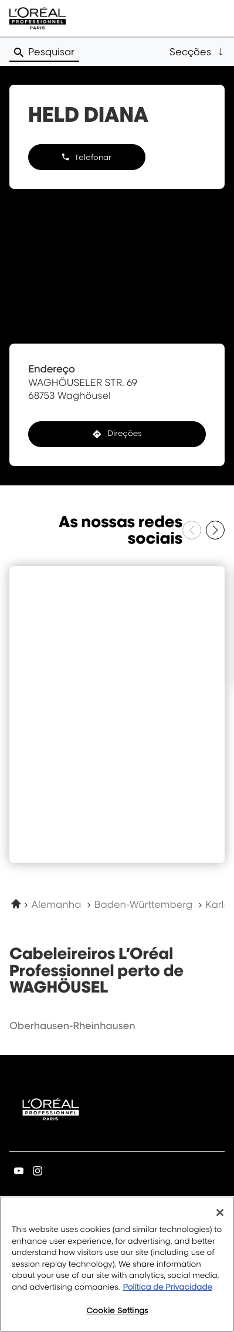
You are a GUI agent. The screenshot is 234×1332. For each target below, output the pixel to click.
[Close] (220, 1213)
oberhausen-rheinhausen (72, 1025)
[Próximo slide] (215, 530)
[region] (117, 1264)
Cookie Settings (117, 1310)
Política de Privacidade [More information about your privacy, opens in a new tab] (167, 1287)
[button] (197, 51)
